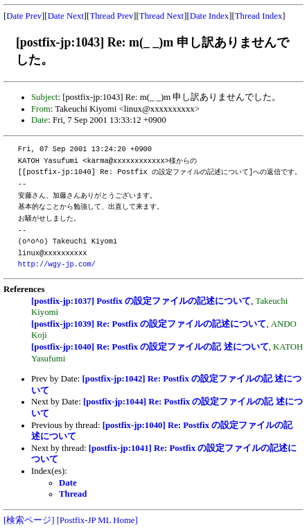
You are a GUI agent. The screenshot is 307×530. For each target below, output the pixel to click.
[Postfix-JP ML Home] (97, 520)
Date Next (66, 16)
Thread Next (161, 16)
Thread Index (259, 16)
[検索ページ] (29, 520)
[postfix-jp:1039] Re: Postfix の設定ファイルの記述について (148, 324)
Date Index (209, 16)
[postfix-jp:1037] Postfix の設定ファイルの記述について (141, 301)
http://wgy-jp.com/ (57, 264)
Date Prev (24, 16)
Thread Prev (111, 16)
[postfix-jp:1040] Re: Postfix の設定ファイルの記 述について (150, 347)
